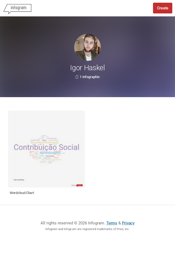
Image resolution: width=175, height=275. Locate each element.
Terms (111, 223)
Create (162, 8)
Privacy (128, 223)
